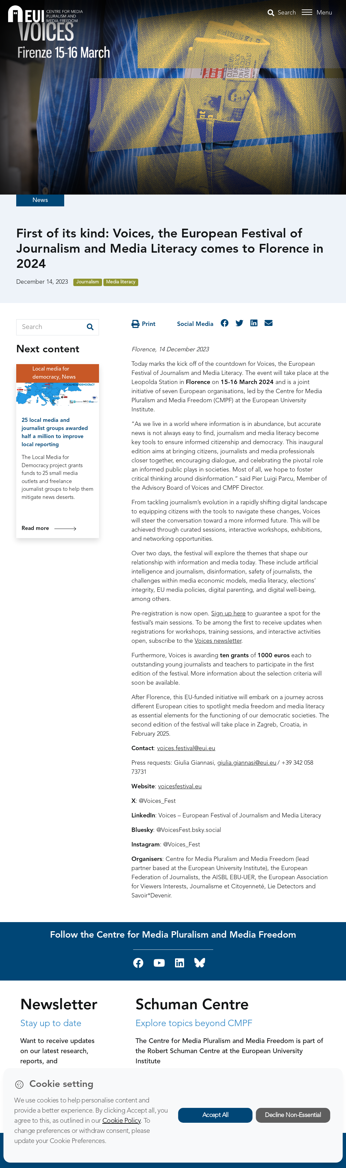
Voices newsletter (218, 641)
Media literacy (120, 282)
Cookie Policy (121, 1121)
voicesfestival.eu (180, 787)
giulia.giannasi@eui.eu (246, 763)
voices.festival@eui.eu (186, 748)
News (40, 200)
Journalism (87, 282)
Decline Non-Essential (293, 1115)
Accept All (215, 1115)
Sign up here (228, 614)
